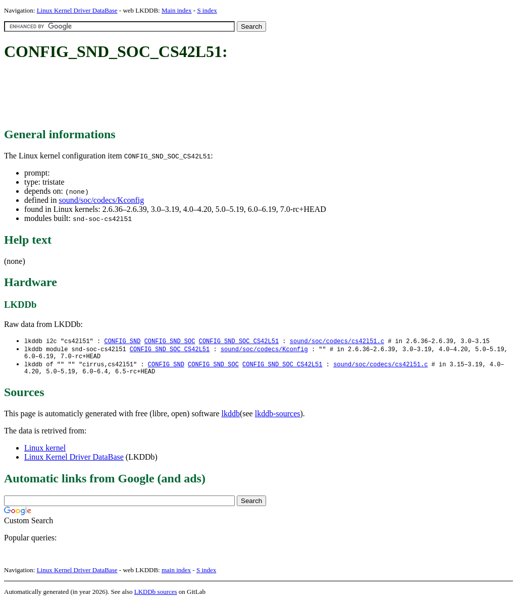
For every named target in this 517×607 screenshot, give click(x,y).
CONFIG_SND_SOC (169, 341)
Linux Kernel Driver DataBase (77, 10)
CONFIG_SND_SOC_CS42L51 (239, 341)
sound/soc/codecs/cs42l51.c (337, 341)
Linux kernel (45, 452)
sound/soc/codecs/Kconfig (101, 200)
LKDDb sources (155, 596)
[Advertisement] (188, 95)
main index (176, 574)
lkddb (231, 418)
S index (207, 10)
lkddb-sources (277, 418)
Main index (177, 10)
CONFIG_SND (122, 341)
